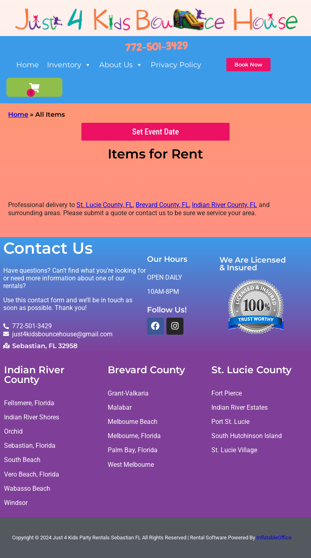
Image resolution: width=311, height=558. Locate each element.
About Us (121, 64)
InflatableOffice (274, 537)
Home (27, 64)
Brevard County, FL (162, 205)
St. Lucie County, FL (105, 205)
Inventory (69, 64)
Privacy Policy (176, 64)
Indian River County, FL (224, 205)
